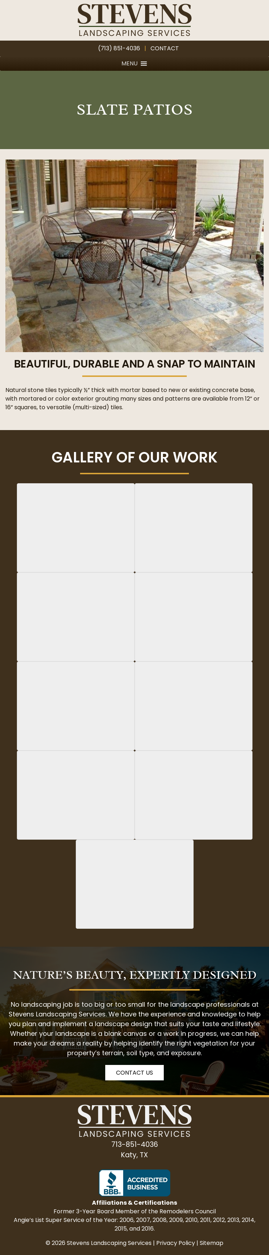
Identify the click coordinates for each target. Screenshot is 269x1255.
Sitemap (211, 1243)
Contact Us (134, 1073)
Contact (164, 48)
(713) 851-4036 (119, 48)
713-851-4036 (134, 1144)
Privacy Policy (175, 1243)
